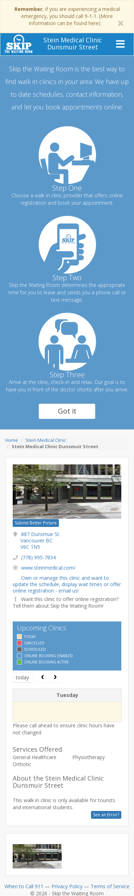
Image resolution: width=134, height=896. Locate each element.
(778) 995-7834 (38, 557)
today (22, 677)
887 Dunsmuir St (39, 540)
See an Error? (106, 815)
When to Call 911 (24, 886)
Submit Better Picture (36, 523)
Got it (67, 411)
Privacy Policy (67, 886)
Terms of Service (110, 886)
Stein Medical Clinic (45, 440)
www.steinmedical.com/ (48, 567)
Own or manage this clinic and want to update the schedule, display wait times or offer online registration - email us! (67, 584)
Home (11, 440)
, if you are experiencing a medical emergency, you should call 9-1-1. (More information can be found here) (67, 16)
